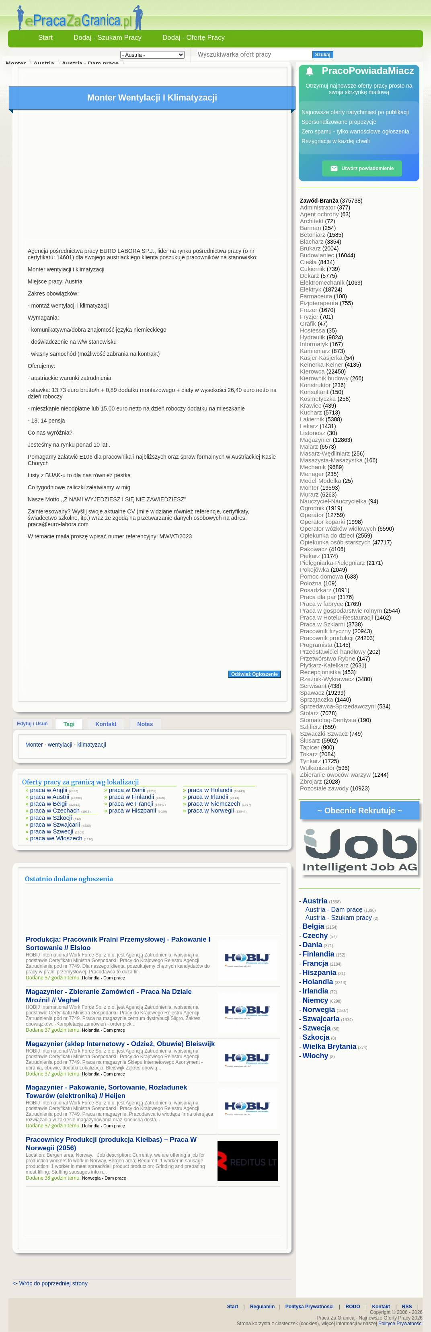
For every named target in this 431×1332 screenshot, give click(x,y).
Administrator (318, 207)
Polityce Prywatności (400, 1323)
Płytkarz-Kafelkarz (325, 665)
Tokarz (309, 754)
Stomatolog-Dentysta (329, 719)
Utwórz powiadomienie (362, 168)
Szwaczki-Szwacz (324, 733)
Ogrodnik (313, 508)
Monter (310, 487)
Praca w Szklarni (323, 624)
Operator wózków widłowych (339, 528)
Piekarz (311, 555)
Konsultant (315, 391)
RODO (353, 1306)
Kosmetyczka (318, 398)
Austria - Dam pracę (90, 63)
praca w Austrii (50, 796)
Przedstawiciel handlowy (333, 651)
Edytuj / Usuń (32, 724)
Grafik (309, 323)
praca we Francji (131, 803)
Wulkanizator (318, 767)
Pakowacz (314, 549)
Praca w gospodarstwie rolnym (342, 610)
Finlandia (319, 954)
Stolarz (310, 713)
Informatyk (315, 344)
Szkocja (316, 1037)
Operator (312, 514)
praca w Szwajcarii (55, 824)
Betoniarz (313, 234)
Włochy (315, 1056)
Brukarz (311, 248)
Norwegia (319, 1010)
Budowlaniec (318, 255)
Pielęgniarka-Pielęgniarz (333, 562)
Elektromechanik (323, 282)
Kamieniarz (316, 350)
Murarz (310, 494)
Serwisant (314, 685)
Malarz (310, 446)
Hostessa (313, 330)
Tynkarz (311, 760)
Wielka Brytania (330, 1047)
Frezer (309, 309)
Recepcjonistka (321, 672)
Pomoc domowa (322, 576)
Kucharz (312, 412)
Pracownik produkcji (327, 637)
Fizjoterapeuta (320, 303)
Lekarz (310, 426)
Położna (311, 583)
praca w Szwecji (52, 831)
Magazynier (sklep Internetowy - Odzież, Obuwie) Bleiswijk (120, 1044)
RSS (407, 1306)
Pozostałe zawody (325, 788)
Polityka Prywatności (309, 1306)
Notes (145, 724)
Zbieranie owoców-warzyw (336, 774)
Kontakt (105, 724)
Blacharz (312, 241)
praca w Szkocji (51, 817)
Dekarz (310, 275)
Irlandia (315, 991)
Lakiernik (313, 419)
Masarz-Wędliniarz (325, 453)
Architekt (312, 221)
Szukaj (322, 54)
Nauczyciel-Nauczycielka (334, 501)
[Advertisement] (153, 176)
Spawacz (313, 692)
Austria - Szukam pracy (339, 917)
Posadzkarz (316, 590)
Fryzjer (310, 316)
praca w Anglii (49, 789)
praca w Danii (127, 789)
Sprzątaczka (317, 699)
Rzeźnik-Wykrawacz (328, 678)
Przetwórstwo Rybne (328, 658)
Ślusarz (311, 740)
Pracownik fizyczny (326, 631)
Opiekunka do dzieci (328, 535)
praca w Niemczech (214, 803)
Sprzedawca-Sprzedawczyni (339, 706)
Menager (312, 473)
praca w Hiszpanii (132, 810)
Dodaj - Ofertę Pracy (193, 37)
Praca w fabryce (322, 603)
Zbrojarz (312, 781)
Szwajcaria (321, 1019)
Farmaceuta (317, 296)
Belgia (313, 926)
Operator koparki (323, 521)
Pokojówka (315, 569)
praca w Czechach (55, 810)
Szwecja (317, 1028)
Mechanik (313, 467)
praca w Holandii (210, 789)
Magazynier (316, 439)
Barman (311, 227)
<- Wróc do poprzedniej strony (50, 1283)
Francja (315, 963)
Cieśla (309, 262)
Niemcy (315, 1000)
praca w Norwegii (211, 810)
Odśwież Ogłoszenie (254, 674)
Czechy (315, 936)
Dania (312, 945)
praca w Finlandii (131, 796)
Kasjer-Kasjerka (322, 357)
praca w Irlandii (208, 796)
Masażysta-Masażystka (332, 460)
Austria (43, 63)
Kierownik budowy (325, 378)
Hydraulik (313, 337)
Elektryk (311, 289)
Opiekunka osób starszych (336, 542)
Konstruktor (316, 385)
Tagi (69, 724)
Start (45, 37)
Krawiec (311, 405)
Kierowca (313, 371)
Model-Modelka (321, 480)
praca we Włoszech (56, 838)
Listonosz (313, 432)
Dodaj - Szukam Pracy (108, 37)
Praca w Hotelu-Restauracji (337, 617)
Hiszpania (320, 973)
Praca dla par (318, 596)
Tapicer (310, 747)
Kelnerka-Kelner (322, 364)
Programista (317, 644)
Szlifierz (311, 726)
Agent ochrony (320, 214)
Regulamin (262, 1306)
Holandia (318, 982)
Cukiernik (313, 268)
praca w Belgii (49, 803)
